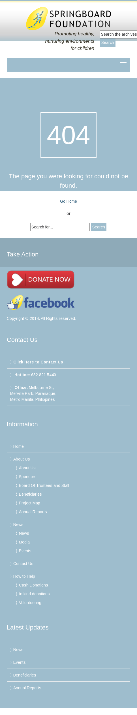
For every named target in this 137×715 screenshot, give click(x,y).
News (18, 524)
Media (24, 542)
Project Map (29, 503)
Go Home (68, 201)
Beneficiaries (30, 494)
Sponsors (28, 476)
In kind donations (34, 594)
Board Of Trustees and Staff (44, 485)
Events (25, 551)
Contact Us (23, 563)
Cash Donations (33, 585)
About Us (21, 459)
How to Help (24, 576)
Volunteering (30, 602)
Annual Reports (33, 512)
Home (18, 446)
